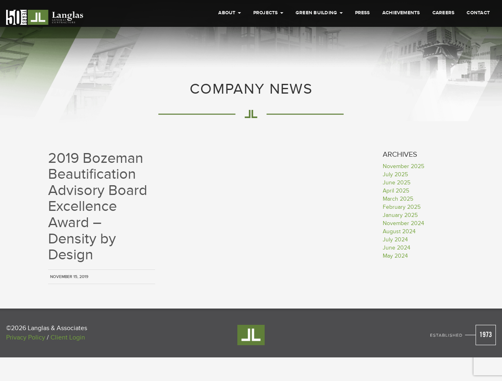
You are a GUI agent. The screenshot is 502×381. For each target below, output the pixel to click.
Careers (443, 13)
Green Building (319, 13)
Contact (478, 13)
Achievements (401, 13)
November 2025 (403, 166)
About (229, 13)
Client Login (67, 337)
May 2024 (395, 255)
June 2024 (396, 247)
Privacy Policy (25, 337)
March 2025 (398, 198)
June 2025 (396, 182)
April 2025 (396, 190)
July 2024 (395, 239)
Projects (268, 13)
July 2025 (395, 174)
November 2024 (403, 223)
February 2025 (402, 207)
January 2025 (400, 215)
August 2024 (399, 231)
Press (362, 13)
